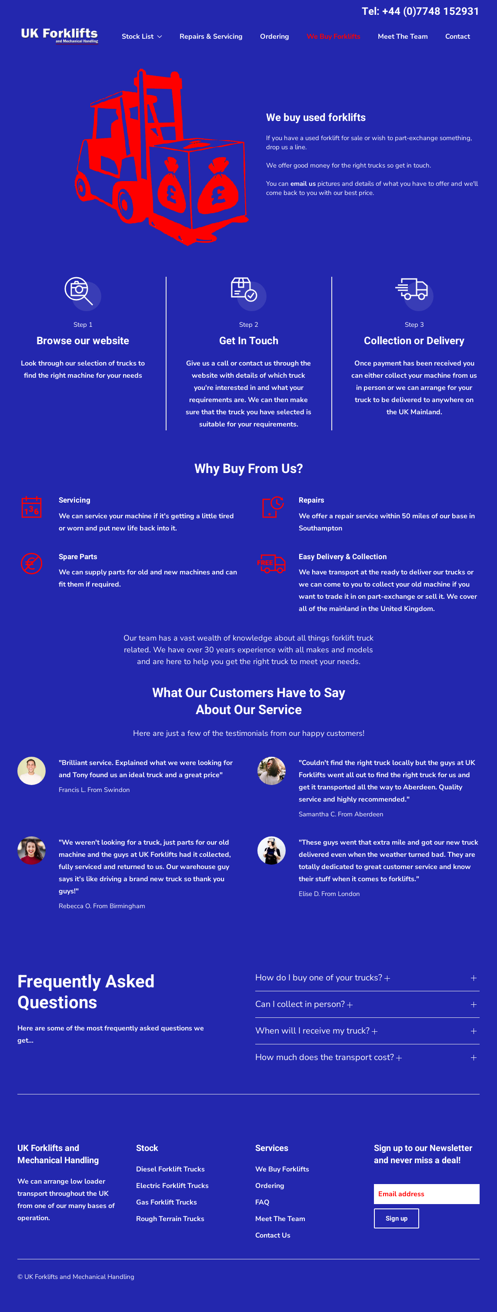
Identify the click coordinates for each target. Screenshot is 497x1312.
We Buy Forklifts (333, 36)
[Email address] (427, 1194)
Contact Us (272, 1235)
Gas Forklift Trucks (166, 1202)
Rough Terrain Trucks (170, 1219)
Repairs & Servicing (211, 36)
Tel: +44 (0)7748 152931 (421, 11)
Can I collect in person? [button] (304, 1004)
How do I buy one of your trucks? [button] (322, 977)
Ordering (274, 36)
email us (303, 183)
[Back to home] (60, 36)
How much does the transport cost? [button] (328, 1057)
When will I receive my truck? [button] (316, 1031)
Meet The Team (403, 36)
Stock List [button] (142, 36)
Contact (457, 36)
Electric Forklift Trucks (172, 1186)
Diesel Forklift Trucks (170, 1169)
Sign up (396, 1218)
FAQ (262, 1202)
